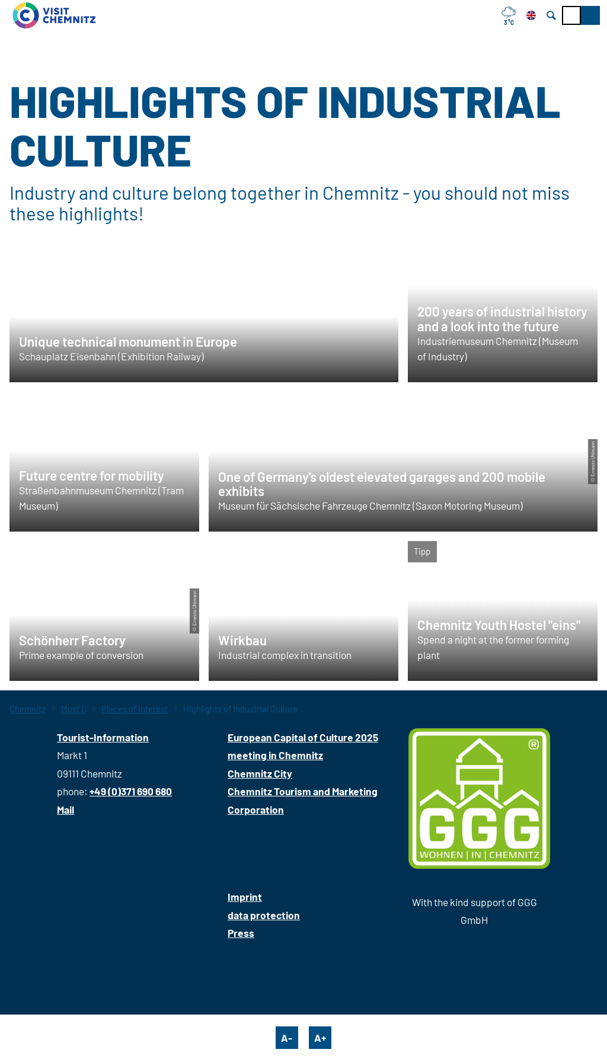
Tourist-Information (103, 737)
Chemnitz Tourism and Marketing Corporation (303, 800)
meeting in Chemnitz (275, 755)
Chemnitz (27, 708)
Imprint (245, 897)
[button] (590, 15)
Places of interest (134, 708)
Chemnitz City (260, 773)
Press (241, 933)
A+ (320, 1038)
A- (286, 1038)
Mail (65, 809)
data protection (264, 915)
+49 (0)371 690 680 (131, 791)
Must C (74, 708)
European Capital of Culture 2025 (303, 737)
